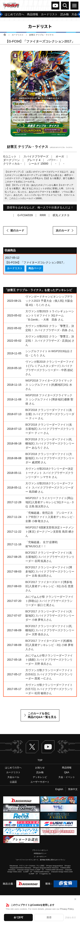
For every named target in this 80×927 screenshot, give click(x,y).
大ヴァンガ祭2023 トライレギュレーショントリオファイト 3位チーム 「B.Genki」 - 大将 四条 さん (49, 315)
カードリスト (18, 35)
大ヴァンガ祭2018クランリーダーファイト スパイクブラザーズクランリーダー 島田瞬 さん (49, 487)
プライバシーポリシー (40, 850)
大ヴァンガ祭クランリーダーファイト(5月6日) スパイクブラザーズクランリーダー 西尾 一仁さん (49, 674)
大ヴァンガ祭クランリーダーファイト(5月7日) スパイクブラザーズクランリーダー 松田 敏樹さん (49, 689)
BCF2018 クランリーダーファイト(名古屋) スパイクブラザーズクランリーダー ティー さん (49, 414)
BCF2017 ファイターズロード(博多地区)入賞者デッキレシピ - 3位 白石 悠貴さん (49, 586)
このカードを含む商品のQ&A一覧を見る (42, 715)
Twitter (32, 746)
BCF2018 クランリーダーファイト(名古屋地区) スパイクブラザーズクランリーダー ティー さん (49, 429)
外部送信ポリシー (40, 853)
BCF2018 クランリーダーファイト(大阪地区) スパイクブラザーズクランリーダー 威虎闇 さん (49, 458)
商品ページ (34, 268)
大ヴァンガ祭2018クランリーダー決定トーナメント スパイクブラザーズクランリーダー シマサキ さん (49, 473)
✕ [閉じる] (75, 899)
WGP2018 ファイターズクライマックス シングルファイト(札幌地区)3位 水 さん (48, 384)
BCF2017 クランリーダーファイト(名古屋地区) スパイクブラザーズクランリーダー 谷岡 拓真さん (49, 557)
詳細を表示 (70, 917)
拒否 (49, 917)
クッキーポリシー (40, 857)
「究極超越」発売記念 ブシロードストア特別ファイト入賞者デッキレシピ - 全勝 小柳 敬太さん (49, 517)
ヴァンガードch (55, 6)
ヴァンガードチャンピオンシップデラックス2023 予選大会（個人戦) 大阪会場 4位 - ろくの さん (49, 300)
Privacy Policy (67, 909)
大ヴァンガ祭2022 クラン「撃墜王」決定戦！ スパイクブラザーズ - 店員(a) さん (49, 340)
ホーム (4, 34)
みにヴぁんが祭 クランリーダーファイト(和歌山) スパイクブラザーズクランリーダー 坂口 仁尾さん (49, 601)
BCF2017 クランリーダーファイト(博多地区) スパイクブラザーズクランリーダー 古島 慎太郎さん (49, 571)
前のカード (17, 230)
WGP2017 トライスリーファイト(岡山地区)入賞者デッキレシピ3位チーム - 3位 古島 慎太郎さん (49, 502)
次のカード (63, 230)
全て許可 (18, 917)
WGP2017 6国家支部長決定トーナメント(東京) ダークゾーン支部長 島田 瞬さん (49, 531)
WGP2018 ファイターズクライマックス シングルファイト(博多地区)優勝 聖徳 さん (49, 399)
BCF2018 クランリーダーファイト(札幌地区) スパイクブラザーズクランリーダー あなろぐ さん (49, 443)
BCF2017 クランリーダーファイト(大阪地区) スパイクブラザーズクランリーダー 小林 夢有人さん (49, 615)
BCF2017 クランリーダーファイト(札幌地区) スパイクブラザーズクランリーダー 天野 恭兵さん (49, 630)
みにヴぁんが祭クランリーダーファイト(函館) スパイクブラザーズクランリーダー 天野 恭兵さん (49, 659)
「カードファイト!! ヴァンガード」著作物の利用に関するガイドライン (40, 860)
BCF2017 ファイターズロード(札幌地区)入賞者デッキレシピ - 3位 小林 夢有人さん (49, 645)
